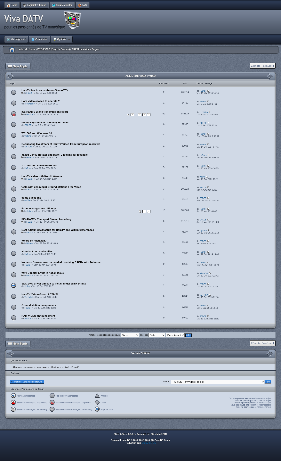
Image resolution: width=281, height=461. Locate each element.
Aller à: (166, 381)
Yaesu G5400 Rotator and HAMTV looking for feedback (54, 154)
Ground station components (38, 305)
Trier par (152, 335)
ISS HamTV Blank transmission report (44, 111)
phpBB (126, 440)
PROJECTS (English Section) (53, 49)
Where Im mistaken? (33, 240)
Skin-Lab (155, 434)
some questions (31, 197)
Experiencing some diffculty (38, 208)
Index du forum (27, 49)
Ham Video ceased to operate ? (40, 101)
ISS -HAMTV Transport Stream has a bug (46, 219)
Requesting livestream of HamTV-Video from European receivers (60, 144)
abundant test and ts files (36, 251)
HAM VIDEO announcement (38, 315)
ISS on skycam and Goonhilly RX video (45, 122)
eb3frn (27, 200)
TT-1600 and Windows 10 (36, 133)
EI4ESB (30, 157)
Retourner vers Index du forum (27, 382)
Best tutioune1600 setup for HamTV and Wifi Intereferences (57, 229)
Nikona (29, 243)
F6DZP (29, 93)
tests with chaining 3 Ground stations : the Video (51, 186)
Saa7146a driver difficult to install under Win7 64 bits (53, 283)
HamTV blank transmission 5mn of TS (44, 90)
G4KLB (203, 187)
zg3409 (203, 230)
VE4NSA (204, 273)
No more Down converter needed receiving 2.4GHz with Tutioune (60, 262)
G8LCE (27, 125)
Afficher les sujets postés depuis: (114, 335)
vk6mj (202, 177)
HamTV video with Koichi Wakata (41, 176)
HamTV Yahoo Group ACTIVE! (39, 294)
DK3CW (28, 146)
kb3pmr (203, 155)
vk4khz (27, 136)
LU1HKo (204, 112)
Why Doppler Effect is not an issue (42, 272)
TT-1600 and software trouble (39, 165)
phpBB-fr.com (148, 443)
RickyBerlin (29, 104)
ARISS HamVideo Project (86, 49)
